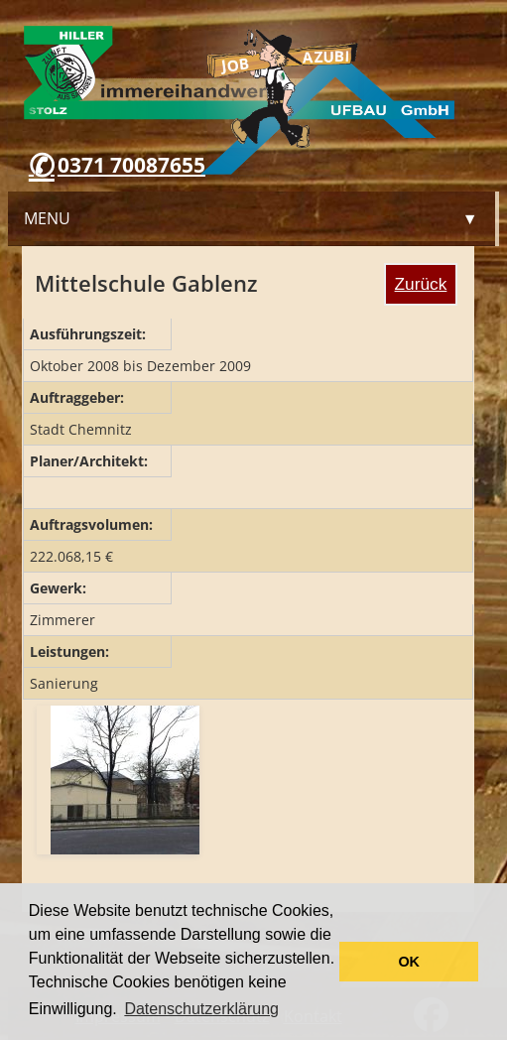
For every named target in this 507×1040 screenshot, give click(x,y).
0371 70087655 (131, 165)
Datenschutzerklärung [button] (201, 1008)
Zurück (421, 284)
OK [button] (409, 962)
